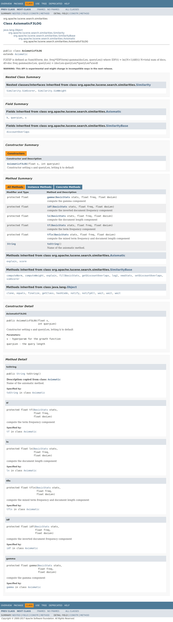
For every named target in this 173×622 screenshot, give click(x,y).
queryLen (16, 117)
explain (12, 261)
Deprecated (55, 4)
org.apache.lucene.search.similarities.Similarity (36, 32)
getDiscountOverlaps (95, 275)
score (23, 261)
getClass (48, 293)
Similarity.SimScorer (21, 90)
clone (10, 293)
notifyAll (88, 293)
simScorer (13, 279)
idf (49, 206)
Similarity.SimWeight (52, 90)
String (11, 244)
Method (45, 13)
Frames (41, 9)
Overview (6, 4)
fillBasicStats (69, 275)
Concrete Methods (68, 187)
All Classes (72, 9)
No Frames (53, 9)
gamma (50, 197)
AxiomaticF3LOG (17, 163)
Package (18, 4)
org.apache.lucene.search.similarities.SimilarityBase (44, 35)
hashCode (62, 293)
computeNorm (14, 275)
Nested (16, 13)
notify (75, 293)
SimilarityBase (117, 125)
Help (67, 4)
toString (53, 244)
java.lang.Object (13, 30)
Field (25, 13)
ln (48, 216)
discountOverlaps (18, 131)
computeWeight (34, 275)
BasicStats (63, 197)
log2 (115, 275)
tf (48, 225)
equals (21, 293)
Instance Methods (39, 187)
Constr (34, 13)
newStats (126, 275)
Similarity (143, 84)
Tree (44, 4)
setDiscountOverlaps (148, 275)
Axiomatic (21, 54)
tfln (50, 234)
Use (37, 4)
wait (101, 293)
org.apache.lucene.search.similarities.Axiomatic (47, 38)
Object (72, 287)
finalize (33, 293)
